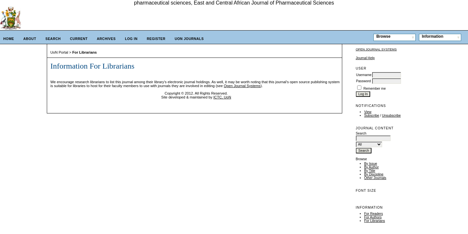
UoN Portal (59, 52)
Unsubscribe (391, 115)
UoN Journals (189, 39)
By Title (369, 171)
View (367, 112)
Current (78, 39)
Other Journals (375, 178)
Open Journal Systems (376, 49)
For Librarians (374, 221)
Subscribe (371, 115)
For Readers (373, 213)
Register (156, 39)
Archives (106, 39)
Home (8, 39)
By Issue (370, 163)
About (29, 39)
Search (53, 39)
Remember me (374, 88)
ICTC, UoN (222, 97)
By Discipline (373, 174)
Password (363, 81)
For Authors (373, 217)
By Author (371, 167)
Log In (131, 39)
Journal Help (365, 58)
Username (363, 75)
